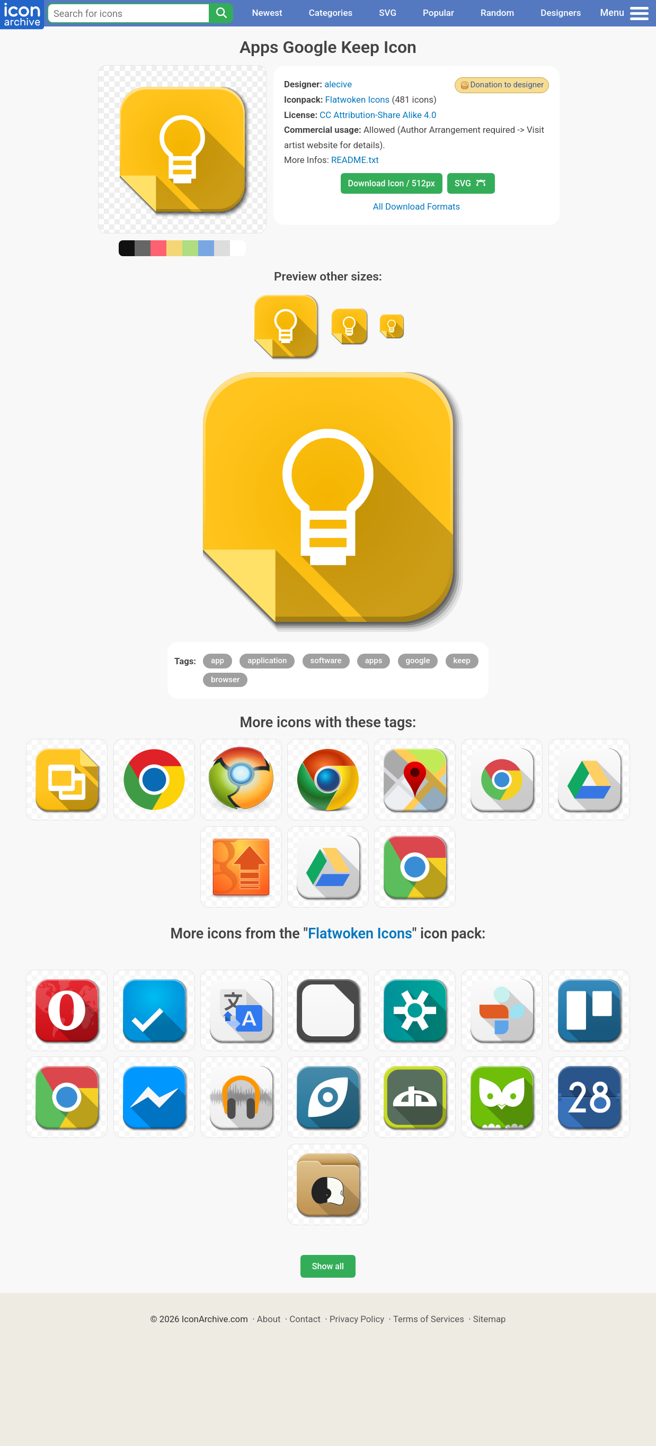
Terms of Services (428, 1319)
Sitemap (489, 1319)
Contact (305, 1319)
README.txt (355, 160)
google (418, 660)
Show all (328, 1266)
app (217, 660)
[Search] (221, 13)
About (269, 1319)
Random (497, 12)
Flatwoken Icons (357, 99)
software (326, 660)
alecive (338, 84)
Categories (331, 12)
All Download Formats (416, 206)
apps (374, 660)
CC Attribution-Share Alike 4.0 (378, 115)
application (267, 660)
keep (462, 660)
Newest (267, 12)
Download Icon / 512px (391, 183)
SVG (387, 12)
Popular (438, 12)
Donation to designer (507, 84)
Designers (560, 12)
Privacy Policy (357, 1319)
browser (225, 679)
